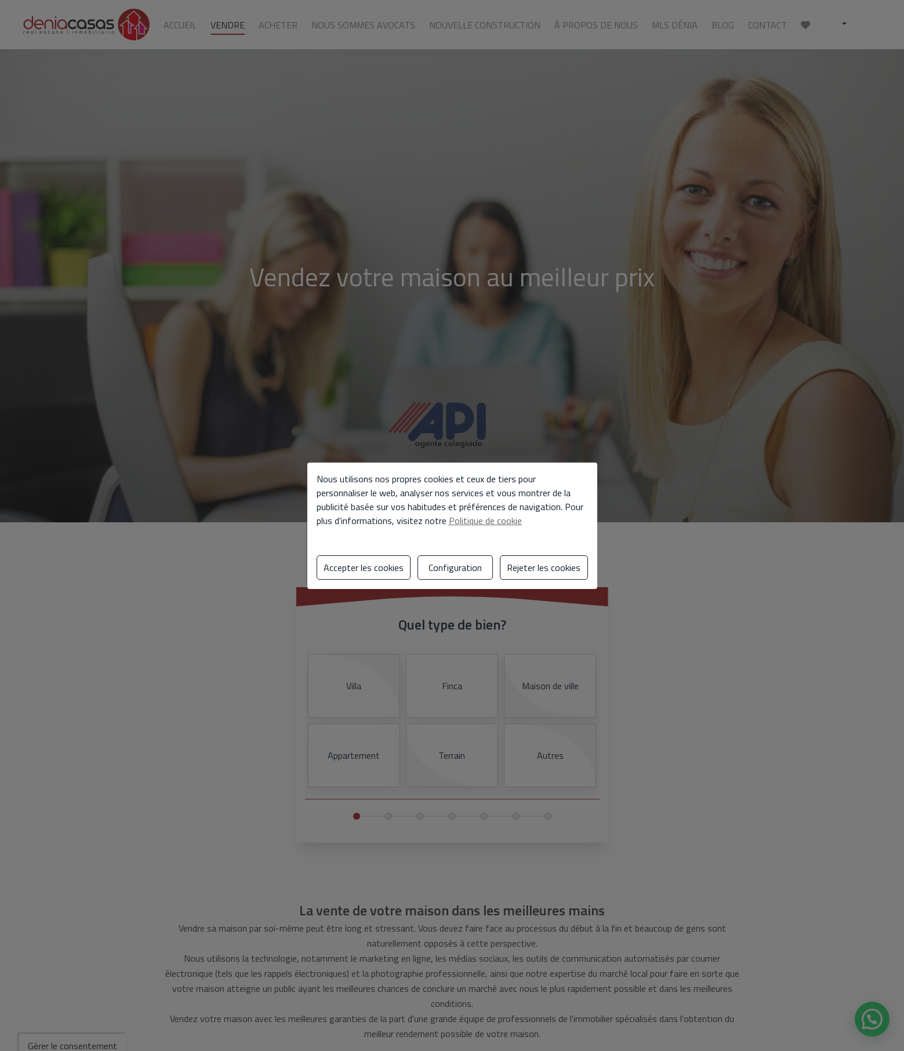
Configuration (455, 567)
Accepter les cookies (364, 567)
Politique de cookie (485, 521)
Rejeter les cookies (543, 567)
